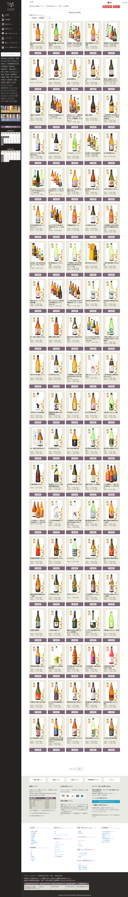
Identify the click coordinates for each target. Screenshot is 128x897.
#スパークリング (5, 90)
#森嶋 (7, 77)
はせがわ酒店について (38, 6)
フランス (57, 842)
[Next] (79, 769)
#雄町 (2, 74)
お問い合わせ (106, 842)
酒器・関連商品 (82, 867)
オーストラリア (59, 851)
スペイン (57, 847)
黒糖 (32, 856)
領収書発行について (107, 838)
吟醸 (32, 838)
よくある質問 (64, 6)
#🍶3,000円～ (12, 66)
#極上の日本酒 (4, 71)
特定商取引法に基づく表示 (45, 875)
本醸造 (33, 840)
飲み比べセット (82, 866)
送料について (106, 835)
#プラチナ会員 (13, 101)
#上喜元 (13, 82)
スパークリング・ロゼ (61, 835)
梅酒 (79, 831)
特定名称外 (34, 842)
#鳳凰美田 (9, 79)
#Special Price (4, 88)
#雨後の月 (3, 79)
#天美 (11, 77)
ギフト (80, 864)
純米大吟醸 (34, 831)
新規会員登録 (107, 6)
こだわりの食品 (82, 853)
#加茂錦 (3, 82)
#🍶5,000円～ (4, 69)
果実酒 (80, 833)
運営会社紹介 (58, 875)
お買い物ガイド (52, 6)
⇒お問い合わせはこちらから (106, 801)
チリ (56, 853)
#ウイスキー (11, 98)
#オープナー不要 (14, 96)
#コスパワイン (4, 96)
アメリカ (57, 849)
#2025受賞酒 (4, 66)
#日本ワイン (4, 98)
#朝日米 (7, 74)
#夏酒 (17, 58)
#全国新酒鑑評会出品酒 (13, 63)
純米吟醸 (33, 833)
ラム (79, 844)
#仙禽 (15, 79)
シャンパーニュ (60, 844)
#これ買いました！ (14, 71)
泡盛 (32, 860)
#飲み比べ (3, 63)
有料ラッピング (82, 869)
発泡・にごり (35, 844)
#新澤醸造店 (13, 74)
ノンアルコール (82, 855)
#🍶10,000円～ (13, 69)
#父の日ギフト (15, 61)
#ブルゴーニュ (14, 93)
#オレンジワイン (5, 93)
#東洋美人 (17, 77)
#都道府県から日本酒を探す (8, 58)
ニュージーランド (60, 854)
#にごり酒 (3, 61)
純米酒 (33, 835)
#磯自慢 (3, 77)
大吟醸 (33, 836)
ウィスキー (81, 840)
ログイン (116, 6)
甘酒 (79, 857)
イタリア (57, 846)
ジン (79, 842)
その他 (33, 858)
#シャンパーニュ (13, 88)
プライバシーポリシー (30, 875)
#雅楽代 (8, 82)
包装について (106, 836)
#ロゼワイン (14, 90)
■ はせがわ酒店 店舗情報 (99, 795)
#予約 (8, 61)
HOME (31, 1)
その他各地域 (58, 856)
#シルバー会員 (4, 101)
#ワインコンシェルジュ (6, 85)
